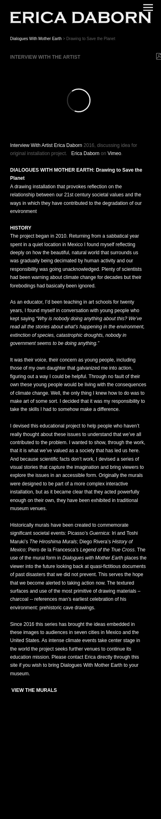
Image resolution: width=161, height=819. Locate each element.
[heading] (80, 17)
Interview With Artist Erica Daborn (46, 145)
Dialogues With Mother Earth (36, 38)
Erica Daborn (85, 153)
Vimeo (114, 153)
